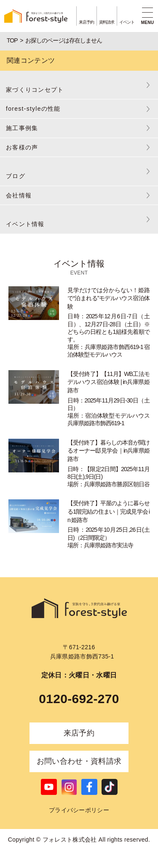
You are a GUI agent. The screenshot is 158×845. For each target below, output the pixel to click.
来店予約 (79, 733)
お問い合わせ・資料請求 (79, 761)
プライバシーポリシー (79, 810)
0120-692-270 (79, 699)
